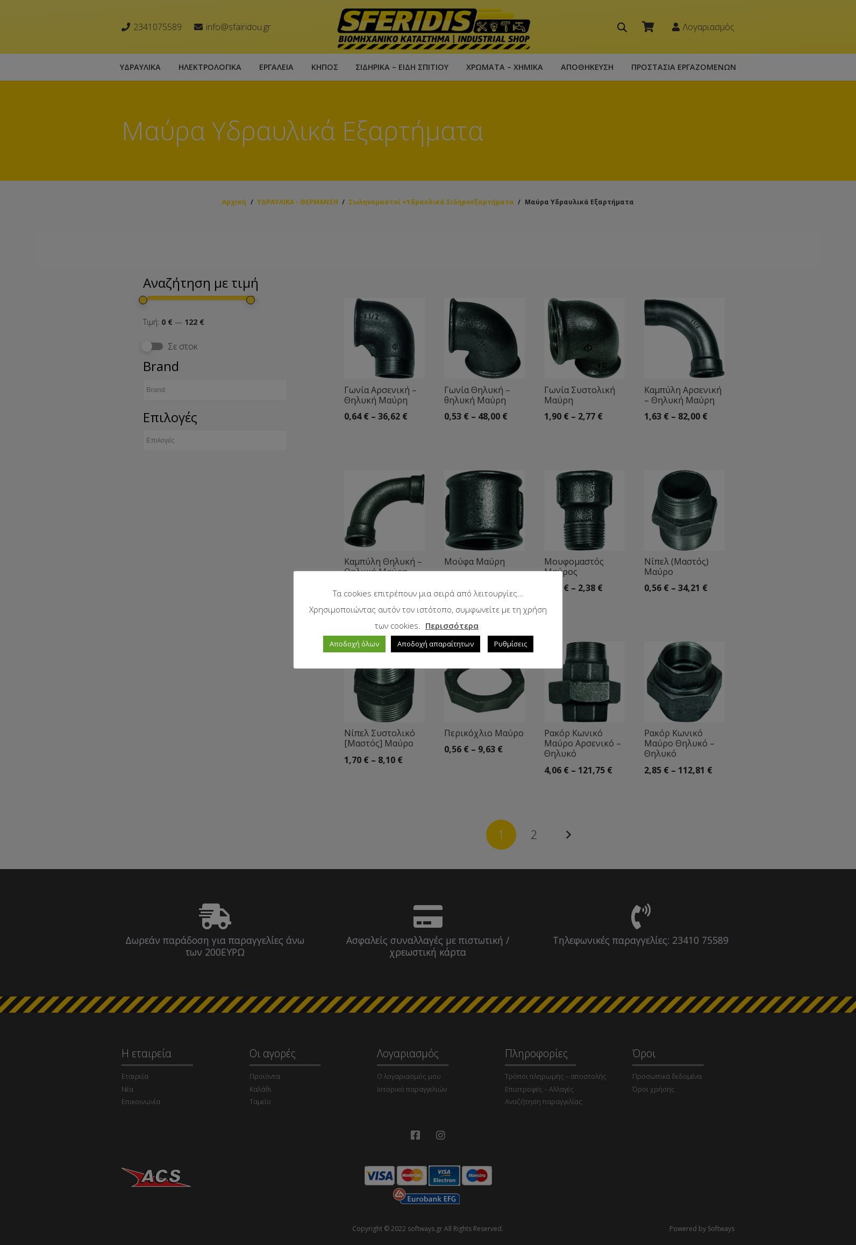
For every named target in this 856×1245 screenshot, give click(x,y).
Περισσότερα (452, 625)
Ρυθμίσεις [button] (510, 644)
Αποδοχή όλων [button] (354, 644)
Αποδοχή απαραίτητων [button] (435, 644)
